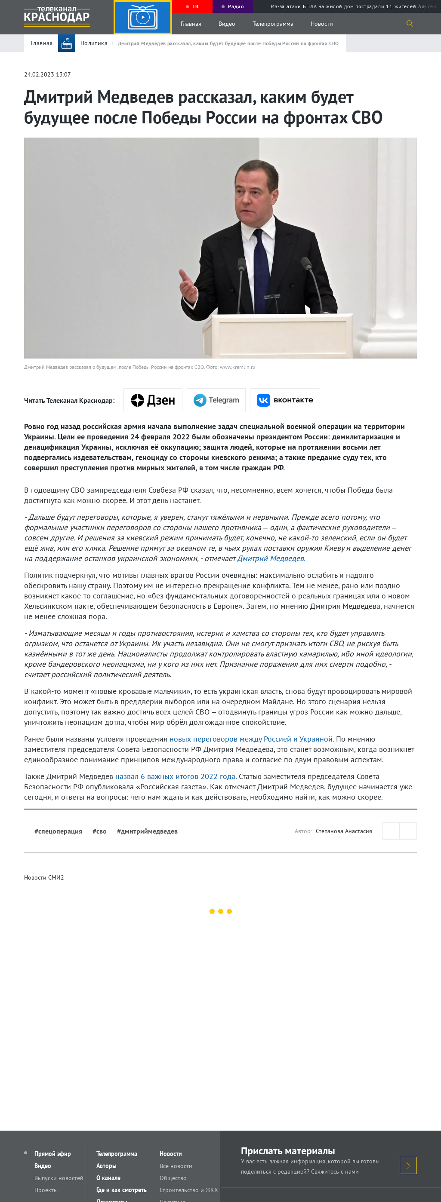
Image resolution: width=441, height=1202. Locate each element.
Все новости (176, 1166)
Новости (322, 24)
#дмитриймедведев (147, 831)
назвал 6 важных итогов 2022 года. (176, 776)
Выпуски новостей (58, 1178)
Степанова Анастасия (344, 831)
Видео (227, 24)
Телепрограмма (273, 24)
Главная (191, 24)
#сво (100, 831)
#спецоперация (58, 831)
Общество (173, 1178)
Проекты (46, 1190)
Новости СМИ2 (44, 877)
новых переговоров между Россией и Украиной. (252, 739)
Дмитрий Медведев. (271, 558)
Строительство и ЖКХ (189, 1190)
